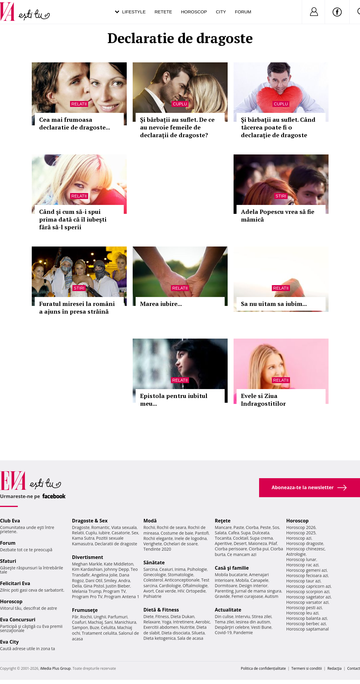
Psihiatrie (152, 596)
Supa (246, 532)
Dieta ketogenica (159, 638)
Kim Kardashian (87, 569)
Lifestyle (134, 11)
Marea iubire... (161, 304)
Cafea (233, 532)
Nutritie (187, 627)
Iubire (104, 532)
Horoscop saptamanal (307, 629)
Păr (75, 617)
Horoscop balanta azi (306, 618)
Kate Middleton (119, 564)
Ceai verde (166, 591)
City (221, 11)
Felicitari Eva (15, 583)
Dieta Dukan (182, 616)
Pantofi (202, 533)
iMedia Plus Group (55, 668)
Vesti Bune (261, 627)
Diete (148, 616)
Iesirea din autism (253, 622)
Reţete (223, 520)
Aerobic (202, 622)
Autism (271, 596)
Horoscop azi (298, 538)
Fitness (162, 616)
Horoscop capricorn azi (308, 586)
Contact (353, 668)
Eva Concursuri (17, 619)
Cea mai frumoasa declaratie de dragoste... (74, 123)
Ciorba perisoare (231, 549)
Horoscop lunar (301, 559)
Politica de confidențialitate (263, 668)
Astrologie (296, 554)
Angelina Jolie (104, 575)
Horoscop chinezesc (305, 549)
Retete (163, 11)
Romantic (100, 527)
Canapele (259, 580)
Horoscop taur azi (303, 581)
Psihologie (197, 569)
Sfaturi (8, 561)
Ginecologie (154, 574)
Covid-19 (223, 632)
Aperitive (223, 543)
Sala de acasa (190, 638)
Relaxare (151, 622)
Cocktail (240, 538)
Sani (108, 622)
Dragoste (81, 527)
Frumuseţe (85, 610)
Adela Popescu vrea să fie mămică (277, 215)
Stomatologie (180, 574)
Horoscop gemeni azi (306, 570)
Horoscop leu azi (302, 613)
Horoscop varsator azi (307, 602)
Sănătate (154, 562)
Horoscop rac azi (302, 565)
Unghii (99, 617)
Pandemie (243, 632)
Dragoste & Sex (90, 520)
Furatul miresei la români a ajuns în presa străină (77, 307)
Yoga (166, 622)
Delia (77, 586)
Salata (221, 532)
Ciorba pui (259, 549)
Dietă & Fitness (161, 609)
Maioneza (257, 543)
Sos (275, 527)
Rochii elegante (158, 538)
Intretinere (183, 622)
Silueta (198, 633)
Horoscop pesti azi (304, 607)
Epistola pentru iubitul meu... (173, 399)
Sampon (80, 627)
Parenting (224, 591)
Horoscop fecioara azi (307, 575)
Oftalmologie (195, 585)
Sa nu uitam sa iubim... (274, 304)
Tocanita (223, 538)
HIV (180, 591)
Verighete (152, 543)
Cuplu (180, 104)
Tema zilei (224, 622)
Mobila (242, 580)
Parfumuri (117, 617)
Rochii (86, 617)
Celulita (108, 627)
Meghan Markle (87, 564)
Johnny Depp (116, 569)
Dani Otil (93, 580)
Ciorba (252, 527)
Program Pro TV (87, 596)
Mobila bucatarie (231, 574)
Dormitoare (226, 585)
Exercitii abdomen (160, 627)
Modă (150, 520)
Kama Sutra (83, 538)
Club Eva (10, 520)
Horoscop (194, 11)
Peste (265, 527)
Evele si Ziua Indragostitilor (263, 399)
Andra (124, 580)
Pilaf (273, 543)
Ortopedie (196, 591)
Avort (148, 591)
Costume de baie (177, 533)
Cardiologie (170, 585)
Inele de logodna (191, 538)
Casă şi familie (232, 568)
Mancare (223, 527)
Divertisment (87, 557)
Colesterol (153, 580)
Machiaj (95, 622)
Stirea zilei (261, 616)
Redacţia (334, 668)
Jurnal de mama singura (258, 591)
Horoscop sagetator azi (308, 597)
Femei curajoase (247, 596)
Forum (243, 11)
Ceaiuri (166, 569)
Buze (94, 627)
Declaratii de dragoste (116, 543)
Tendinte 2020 (157, 549)
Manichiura (125, 622)
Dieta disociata (175, 633)
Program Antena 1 (121, 596)
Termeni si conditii (306, 668)
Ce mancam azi (241, 554)
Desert (240, 543)
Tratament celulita (99, 633)
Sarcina (150, 569)
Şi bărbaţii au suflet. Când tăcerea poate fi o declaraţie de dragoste (278, 127)
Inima (180, 569)
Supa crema (261, 538)
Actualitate (228, 609)
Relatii (79, 104)
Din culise (224, 616)
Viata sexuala (124, 527)
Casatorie (121, 532)
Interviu (242, 616)
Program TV (114, 591)
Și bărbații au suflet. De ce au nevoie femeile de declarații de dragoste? (177, 127)
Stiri (281, 196)
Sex (134, 532)
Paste (239, 527)
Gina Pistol (93, 586)
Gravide (222, 596)
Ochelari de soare (181, 543)
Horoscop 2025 (300, 532)
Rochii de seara (171, 527)
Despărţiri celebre (232, 627)
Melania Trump (87, 591)
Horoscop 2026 (300, 527)
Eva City (9, 642)
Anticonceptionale (182, 580)
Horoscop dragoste (304, 543)
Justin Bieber (118, 586)
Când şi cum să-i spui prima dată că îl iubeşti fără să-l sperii (73, 219)
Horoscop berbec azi (306, 623)
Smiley (110, 580)
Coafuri (79, 622)
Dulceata (260, 532)
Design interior (253, 585)
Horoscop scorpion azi (307, 591)
